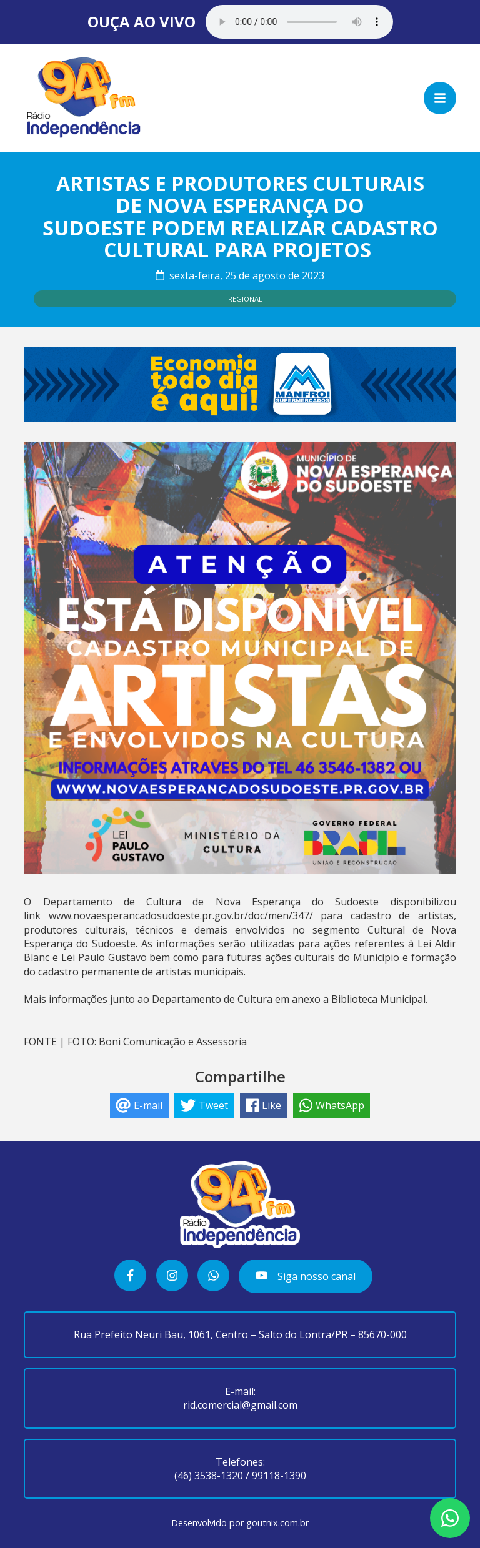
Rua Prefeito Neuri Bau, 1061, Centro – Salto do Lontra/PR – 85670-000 (240, 1334)
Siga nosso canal (305, 1276)
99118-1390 (279, 1475)
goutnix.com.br (277, 1523)
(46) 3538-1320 (208, 1475)
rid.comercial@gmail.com (240, 1405)
